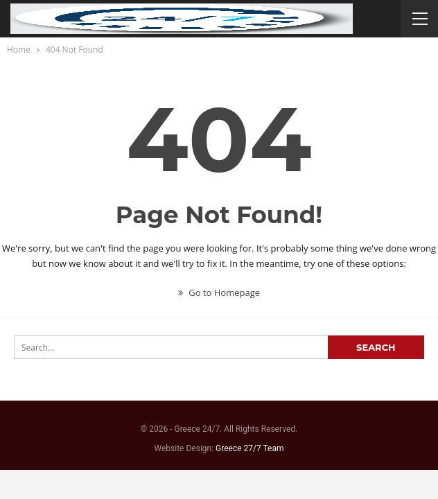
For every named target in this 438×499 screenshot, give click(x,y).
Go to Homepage (219, 292)
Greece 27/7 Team (249, 448)
